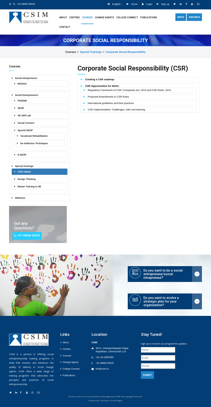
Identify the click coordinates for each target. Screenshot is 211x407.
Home (132, 4)
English (114, 4)
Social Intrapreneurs (26, 78)
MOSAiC (22, 83)
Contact (64, 27)
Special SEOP (25, 130)
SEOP (21, 108)
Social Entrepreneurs (26, 95)
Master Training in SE (29, 186)
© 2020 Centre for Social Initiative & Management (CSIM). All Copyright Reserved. (106, 396)
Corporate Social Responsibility (126, 52)
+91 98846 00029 (105, 363)
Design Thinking (27, 179)
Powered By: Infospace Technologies (105, 400)
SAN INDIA (194, 17)
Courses (87, 17)
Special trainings (91, 52)
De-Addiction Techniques (34, 143)
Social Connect (26, 123)
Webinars (20, 198)
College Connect (127, 17)
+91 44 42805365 (105, 357)
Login (147, 4)
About (66, 342)
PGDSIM (22, 100)
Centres (74, 17)
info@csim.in (102, 368)
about (63, 17)
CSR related (24, 171)
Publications (148, 17)
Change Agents (104, 17)
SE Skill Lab (24, 115)
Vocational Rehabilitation (34, 136)
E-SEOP (22, 154)
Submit (147, 375)
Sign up (162, 4)
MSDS (180, 17)
